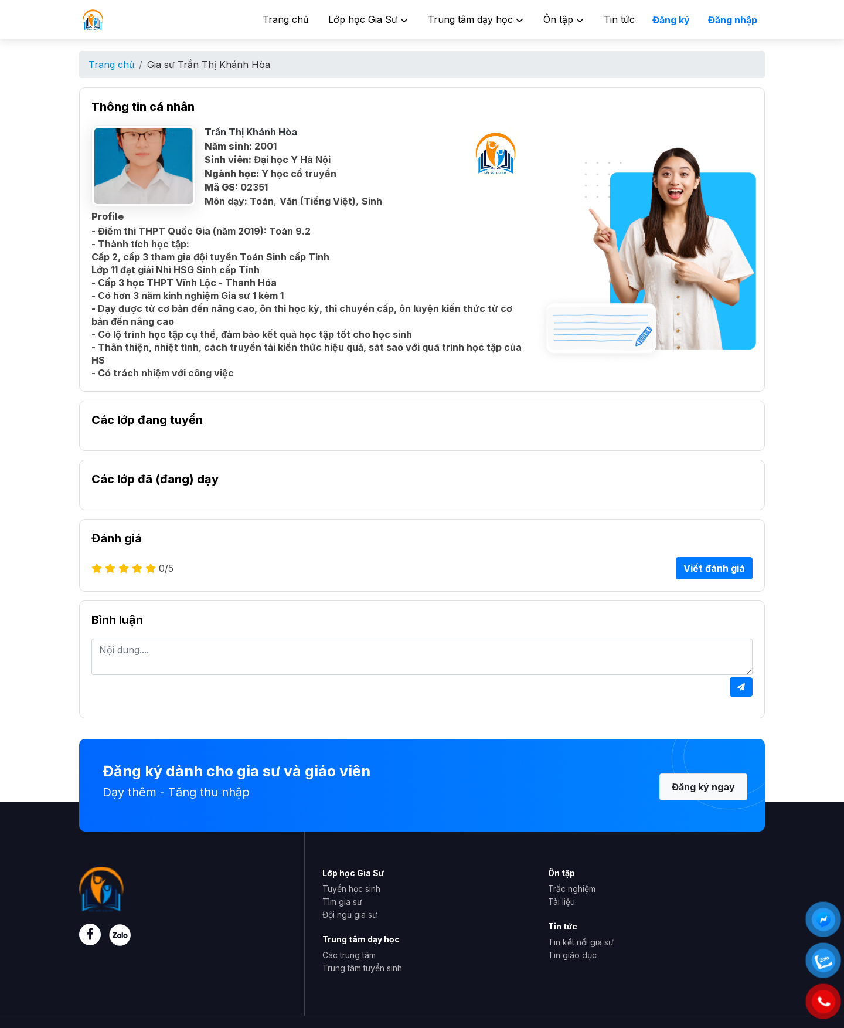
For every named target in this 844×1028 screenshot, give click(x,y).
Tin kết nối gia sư (581, 942)
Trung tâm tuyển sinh (362, 968)
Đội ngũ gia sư (349, 915)
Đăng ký (671, 20)
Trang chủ (285, 19)
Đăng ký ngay (703, 787)
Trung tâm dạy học (475, 19)
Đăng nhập (732, 20)
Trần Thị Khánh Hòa (251, 132)
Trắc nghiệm (571, 889)
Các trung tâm (349, 955)
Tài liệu (561, 902)
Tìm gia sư (342, 902)
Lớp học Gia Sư (368, 19)
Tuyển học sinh (351, 889)
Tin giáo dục (572, 955)
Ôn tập (563, 19)
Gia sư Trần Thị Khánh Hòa (208, 64)
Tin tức (619, 19)
